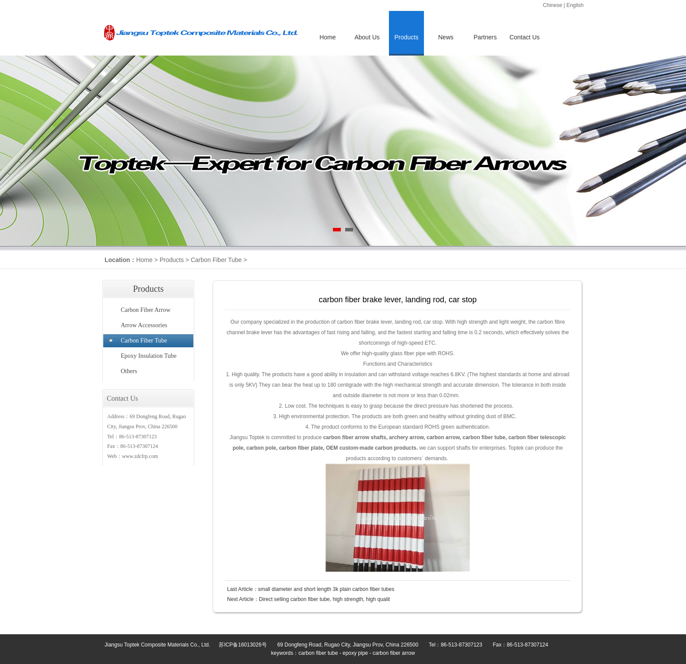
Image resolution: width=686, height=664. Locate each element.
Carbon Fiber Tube (216, 259)
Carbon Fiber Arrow (146, 310)
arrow (362, 437)
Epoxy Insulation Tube (149, 356)
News (445, 37)
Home (327, 37)
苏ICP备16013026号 (242, 645)
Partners (485, 37)
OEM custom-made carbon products (371, 448)
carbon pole (261, 448)
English (575, 5)
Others (129, 371)
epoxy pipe (355, 653)
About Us (367, 37)
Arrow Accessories (144, 325)
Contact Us (524, 37)
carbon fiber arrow (394, 653)
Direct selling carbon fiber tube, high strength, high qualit (324, 599)
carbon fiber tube (483, 437)
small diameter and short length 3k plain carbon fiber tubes (326, 589)
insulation (356, 374)
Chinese (552, 5)
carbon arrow (443, 437)
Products (172, 259)
